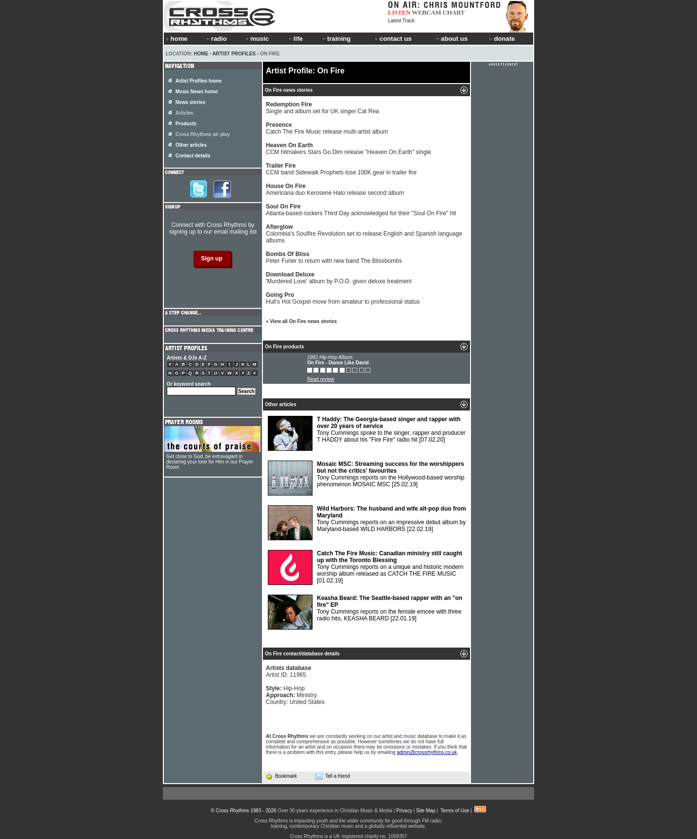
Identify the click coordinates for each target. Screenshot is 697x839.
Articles (184, 113)
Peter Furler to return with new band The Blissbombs (334, 257)
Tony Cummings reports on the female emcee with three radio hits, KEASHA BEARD (365, 612)
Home (201, 53)
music (256, 38)
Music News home (196, 91)
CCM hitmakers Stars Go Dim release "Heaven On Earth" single (348, 148)
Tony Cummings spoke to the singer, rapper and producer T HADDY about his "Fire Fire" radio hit (367, 433)
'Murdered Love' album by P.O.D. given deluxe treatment (339, 278)
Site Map (425, 810)
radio (216, 38)
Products (185, 123)
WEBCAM (426, 12)
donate (502, 38)
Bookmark (281, 776)
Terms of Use (454, 810)
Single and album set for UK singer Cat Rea (322, 108)
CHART (454, 12)
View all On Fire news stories (303, 321)
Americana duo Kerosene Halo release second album (335, 189)
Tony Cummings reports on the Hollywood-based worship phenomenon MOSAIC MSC (366, 478)
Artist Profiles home (198, 81)
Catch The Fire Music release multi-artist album (327, 128)
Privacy (404, 810)
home (177, 38)
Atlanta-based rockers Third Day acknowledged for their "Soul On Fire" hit (361, 210)
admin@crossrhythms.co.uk (427, 752)
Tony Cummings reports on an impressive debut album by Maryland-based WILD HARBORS (367, 522)
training (335, 38)
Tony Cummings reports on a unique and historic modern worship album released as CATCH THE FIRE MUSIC (366, 567)
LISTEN (399, 12)
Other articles (191, 145)
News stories (190, 102)
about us (451, 38)
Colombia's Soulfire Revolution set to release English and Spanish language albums (364, 233)
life (295, 38)
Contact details (192, 155)
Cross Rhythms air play (202, 134)
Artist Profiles (234, 53)
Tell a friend (332, 776)
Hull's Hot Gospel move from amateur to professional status (342, 298)
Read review (320, 379)
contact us (393, 38)
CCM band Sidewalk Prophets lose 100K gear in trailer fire (341, 169)
